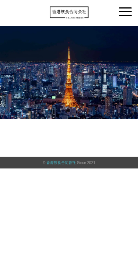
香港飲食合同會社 (61, 163)
